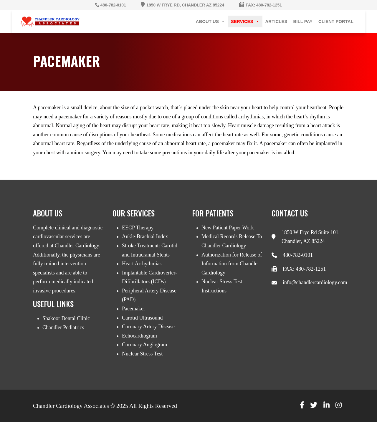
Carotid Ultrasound (142, 318)
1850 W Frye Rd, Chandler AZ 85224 (185, 5)
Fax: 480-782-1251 (264, 5)
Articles (276, 21)
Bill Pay (303, 21)
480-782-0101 (298, 255)
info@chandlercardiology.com (315, 282)
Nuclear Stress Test (142, 354)
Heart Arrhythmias (141, 264)
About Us (210, 21)
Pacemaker (133, 309)
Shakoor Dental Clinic (66, 318)
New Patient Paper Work (227, 228)
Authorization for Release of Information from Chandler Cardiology (231, 264)
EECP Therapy (137, 228)
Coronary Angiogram (144, 344)
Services (245, 21)
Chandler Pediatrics (63, 327)
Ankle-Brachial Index (145, 236)
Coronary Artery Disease (148, 327)
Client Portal (335, 21)
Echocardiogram (139, 336)
